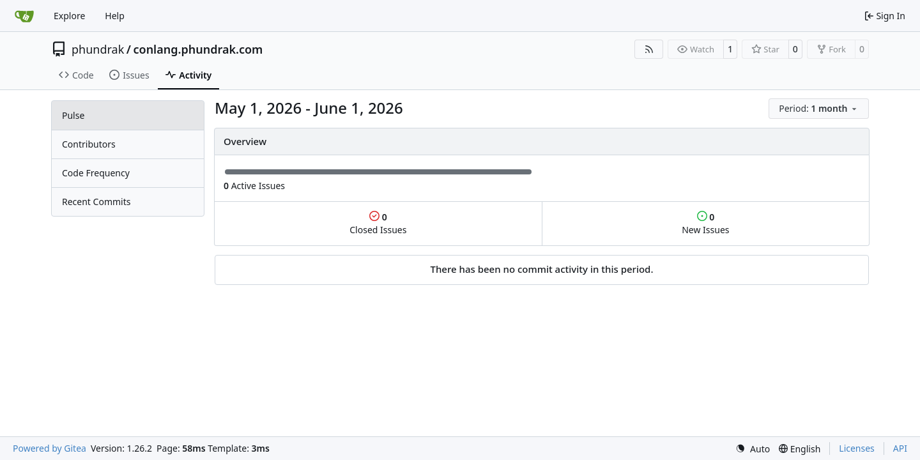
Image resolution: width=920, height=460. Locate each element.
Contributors (89, 144)
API (900, 448)
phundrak (98, 49)
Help (115, 16)
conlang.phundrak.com (198, 49)
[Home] (24, 15)
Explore (69, 16)
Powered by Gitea (49, 448)
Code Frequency (96, 173)
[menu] (819, 108)
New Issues (705, 223)
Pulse (73, 115)
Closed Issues (377, 223)
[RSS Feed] (649, 49)
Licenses (857, 448)
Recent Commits (96, 201)
